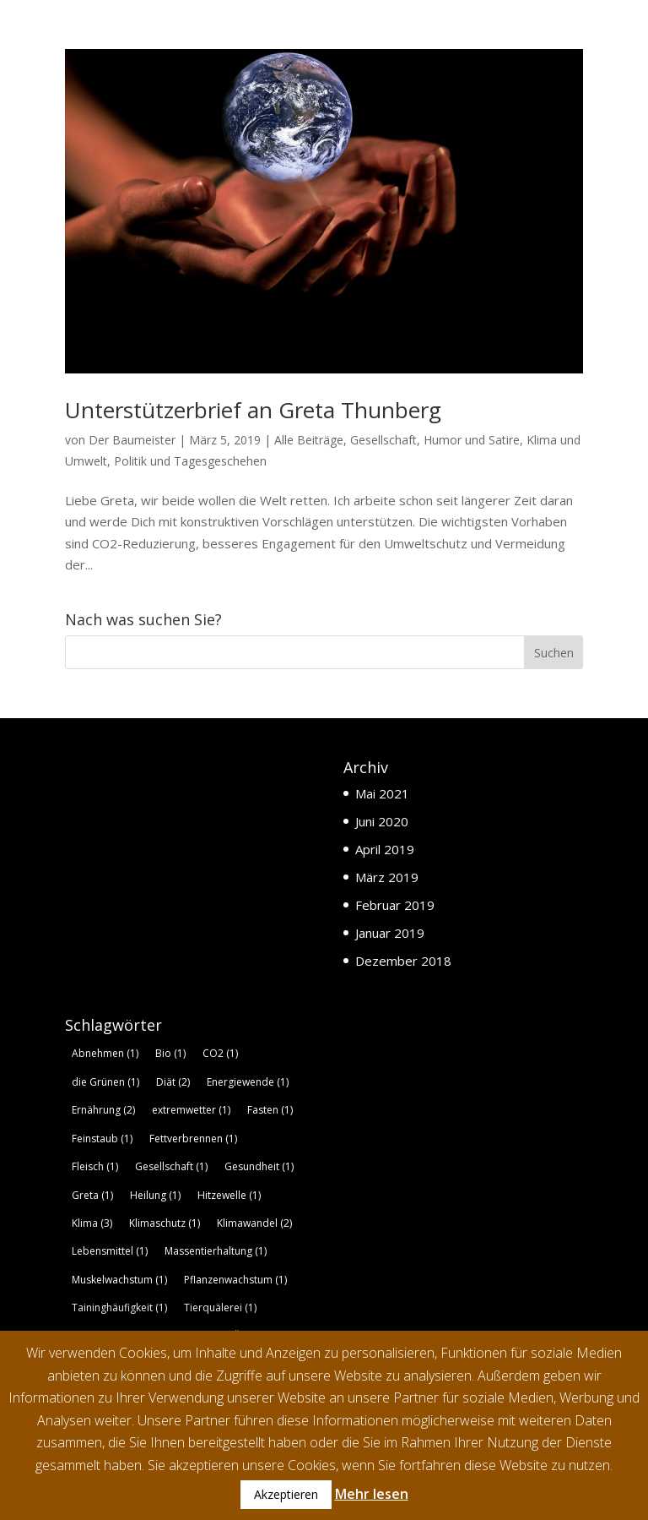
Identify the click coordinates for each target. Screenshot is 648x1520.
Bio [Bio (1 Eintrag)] (170, 1053)
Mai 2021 (382, 793)
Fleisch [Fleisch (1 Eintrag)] (95, 1166)
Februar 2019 (395, 904)
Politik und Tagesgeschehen (190, 461)
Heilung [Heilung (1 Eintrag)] (155, 1195)
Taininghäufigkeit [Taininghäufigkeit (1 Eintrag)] (119, 1308)
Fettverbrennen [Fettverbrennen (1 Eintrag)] (193, 1138)
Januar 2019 (389, 932)
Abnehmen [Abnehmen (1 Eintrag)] (105, 1053)
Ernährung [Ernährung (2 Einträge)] (103, 1110)
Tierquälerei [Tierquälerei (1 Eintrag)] (220, 1308)
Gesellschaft (383, 440)
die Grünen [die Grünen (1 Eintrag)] (105, 1082)
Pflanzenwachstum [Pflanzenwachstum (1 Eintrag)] (235, 1279)
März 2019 (386, 877)
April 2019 (384, 849)
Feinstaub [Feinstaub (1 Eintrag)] (102, 1138)
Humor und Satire (472, 440)
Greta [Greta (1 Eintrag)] (92, 1195)
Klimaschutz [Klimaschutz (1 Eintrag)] (164, 1223)
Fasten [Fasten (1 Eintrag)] (270, 1110)
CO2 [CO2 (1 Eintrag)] (220, 1053)
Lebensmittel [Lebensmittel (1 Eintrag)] (110, 1252)
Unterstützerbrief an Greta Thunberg (253, 410)
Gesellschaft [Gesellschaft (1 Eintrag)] (171, 1166)
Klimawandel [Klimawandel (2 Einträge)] (254, 1223)
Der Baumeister (132, 440)
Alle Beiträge (308, 440)
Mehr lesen (371, 1494)
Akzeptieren (286, 1494)
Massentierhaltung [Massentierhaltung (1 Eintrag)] (216, 1252)
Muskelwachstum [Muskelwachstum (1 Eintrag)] (119, 1279)
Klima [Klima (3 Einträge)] (92, 1223)
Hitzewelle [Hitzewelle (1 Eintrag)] (229, 1195)
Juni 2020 (381, 821)
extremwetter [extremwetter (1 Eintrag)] (191, 1110)
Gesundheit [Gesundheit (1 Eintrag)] (259, 1166)
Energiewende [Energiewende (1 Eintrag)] (248, 1082)
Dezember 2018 (403, 960)
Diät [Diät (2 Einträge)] (173, 1082)
